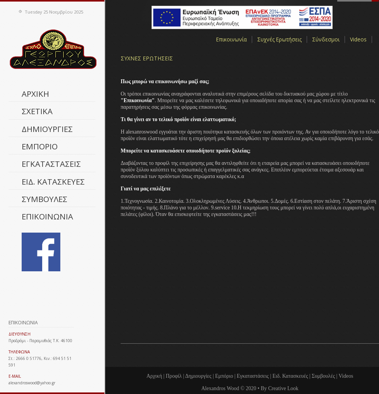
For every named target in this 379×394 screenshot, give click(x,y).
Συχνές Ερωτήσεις (279, 39)
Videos (358, 39)
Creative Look (283, 388)
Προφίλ (174, 376)
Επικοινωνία (231, 39)
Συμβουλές (323, 376)
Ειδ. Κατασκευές (290, 376)
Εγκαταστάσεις (253, 376)
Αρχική (154, 376)
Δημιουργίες (198, 376)
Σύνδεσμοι (326, 39)
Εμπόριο (224, 376)
